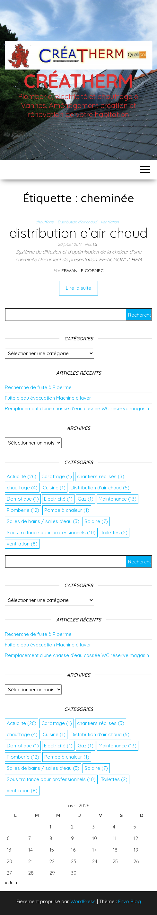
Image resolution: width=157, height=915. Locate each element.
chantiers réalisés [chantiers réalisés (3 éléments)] (100, 476)
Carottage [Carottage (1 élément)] (56, 476)
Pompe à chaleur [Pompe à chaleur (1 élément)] (66, 510)
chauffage (45, 222)
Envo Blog (129, 901)
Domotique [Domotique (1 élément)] (23, 499)
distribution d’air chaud (78, 232)
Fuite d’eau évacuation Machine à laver (48, 398)
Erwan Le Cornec (82, 270)
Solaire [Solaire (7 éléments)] (96, 521)
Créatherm (78, 81)
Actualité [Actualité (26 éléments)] (21, 476)
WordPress (83, 901)
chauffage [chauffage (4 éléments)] (22, 488)
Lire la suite (78, 288)
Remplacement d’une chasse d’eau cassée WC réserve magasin (77, 408)
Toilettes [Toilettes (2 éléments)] (114, 532)
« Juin (11, 882)
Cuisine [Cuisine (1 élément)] (54, 488)
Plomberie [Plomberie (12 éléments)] (23, 510)
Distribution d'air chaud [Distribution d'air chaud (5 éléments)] (100, 488)
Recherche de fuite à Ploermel (39, 387)
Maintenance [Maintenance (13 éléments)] (117, 499)
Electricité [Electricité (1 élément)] (58, 499)
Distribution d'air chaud (77, 222)
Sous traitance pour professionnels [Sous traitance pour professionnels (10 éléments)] (51, 532)
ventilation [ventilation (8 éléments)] (22, 544)
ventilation (110, 222)
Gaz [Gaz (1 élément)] (85, 499)
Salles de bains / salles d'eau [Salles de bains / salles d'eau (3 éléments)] (43, 521)
